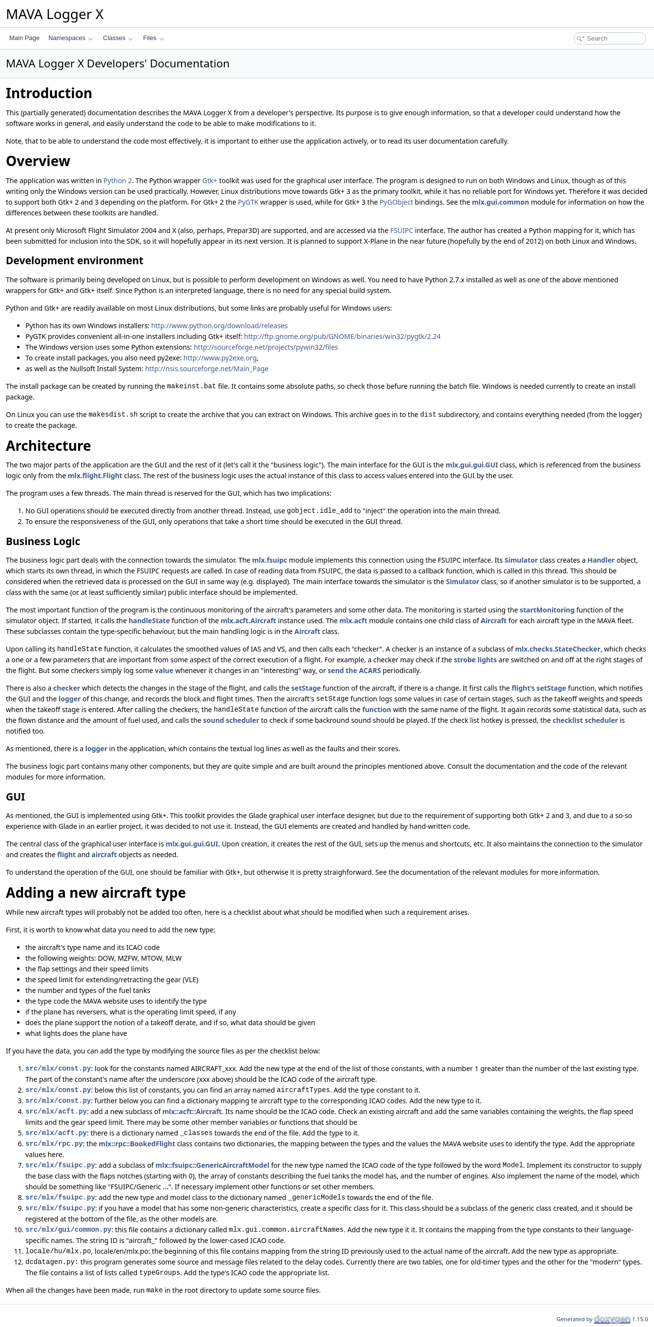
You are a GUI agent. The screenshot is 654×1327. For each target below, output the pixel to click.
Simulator (521, 560)
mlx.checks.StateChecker (557, 648)
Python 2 (117, 180)
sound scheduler (231, 720)
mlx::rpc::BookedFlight (137, 1143)
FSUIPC (401, 230)
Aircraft (494, 620)
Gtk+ (210, 180)
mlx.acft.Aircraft (248, 620)
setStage (306, 688)
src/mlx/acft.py (56, 1111)
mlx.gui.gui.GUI (472, 464)
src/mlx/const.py (58, 1068)
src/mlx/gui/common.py (68, 1229)
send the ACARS (354, 670)
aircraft (104, 854)
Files (153, 38)
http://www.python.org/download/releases (219, 325)
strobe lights (475, 659)
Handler (601, 560)
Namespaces (70, 38)
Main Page (24, 38)
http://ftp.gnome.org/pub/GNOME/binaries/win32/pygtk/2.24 (342, 336)
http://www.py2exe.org (220, 357)
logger (70, 698)
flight (520, 688)
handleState (149, 620)
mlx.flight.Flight (95, 475)
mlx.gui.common (500, 202)
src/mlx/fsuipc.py (60, 1165)
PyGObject (396, 202)
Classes (118, 38)
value (164, 670)
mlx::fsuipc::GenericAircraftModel (212, 1165)
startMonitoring (547, 609)
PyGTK (248, 202)
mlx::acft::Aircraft (192, 1111)
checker (66, 688)
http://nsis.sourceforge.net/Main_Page (206, 368)
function (376, 709)
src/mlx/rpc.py (54, 1143)
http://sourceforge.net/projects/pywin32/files (266, 347)
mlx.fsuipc (269, 560)
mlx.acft (354, 620)
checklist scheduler (585, 720)
